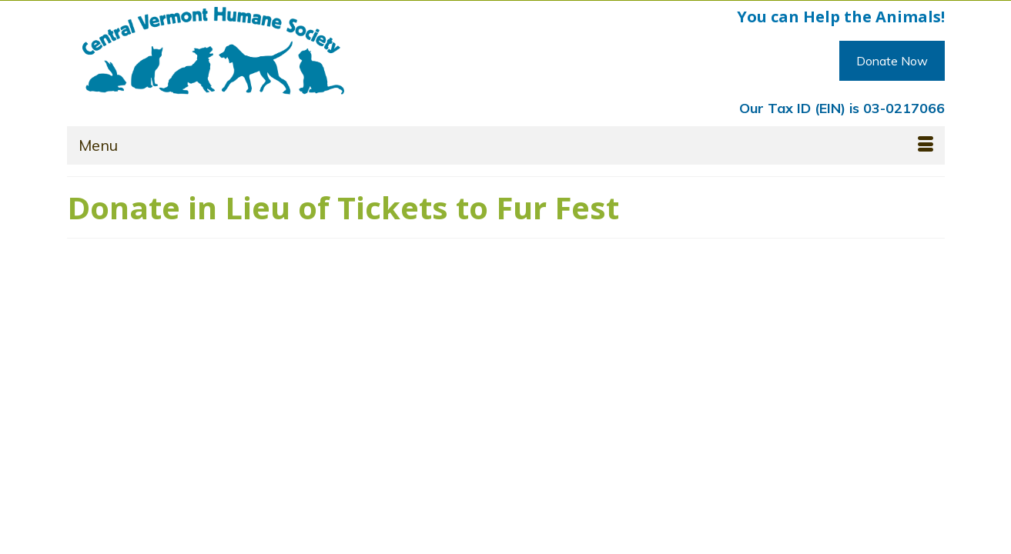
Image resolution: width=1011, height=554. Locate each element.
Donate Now (892, 60)
